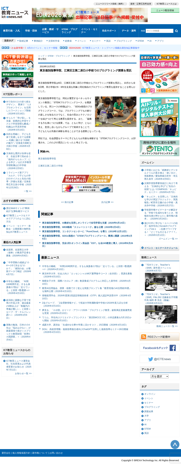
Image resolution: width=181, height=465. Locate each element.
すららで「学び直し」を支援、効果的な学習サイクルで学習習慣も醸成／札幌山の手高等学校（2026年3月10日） (18, 118)
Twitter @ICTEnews (159, 353)
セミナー (95, 35)
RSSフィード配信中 (159, 331)
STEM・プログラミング (69, 27)
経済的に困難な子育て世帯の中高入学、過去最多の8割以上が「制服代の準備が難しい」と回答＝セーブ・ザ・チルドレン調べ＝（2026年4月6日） (18, 303)
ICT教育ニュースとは (167, 3)
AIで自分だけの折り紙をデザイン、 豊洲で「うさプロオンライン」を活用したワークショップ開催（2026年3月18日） (18, 101)
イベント (81, 35)
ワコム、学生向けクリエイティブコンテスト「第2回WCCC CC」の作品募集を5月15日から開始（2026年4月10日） (87, 313)
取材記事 (25, 35)
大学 (146, 410)
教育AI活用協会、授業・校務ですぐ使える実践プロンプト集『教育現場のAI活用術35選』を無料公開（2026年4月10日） (86, 284)
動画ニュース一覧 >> (167, 320)
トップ (41, 50)
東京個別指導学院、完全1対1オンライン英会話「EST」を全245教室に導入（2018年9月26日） (87, 238)
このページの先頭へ (175, 438)
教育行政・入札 (11, 28)
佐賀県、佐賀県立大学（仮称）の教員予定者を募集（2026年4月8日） (18, 246)
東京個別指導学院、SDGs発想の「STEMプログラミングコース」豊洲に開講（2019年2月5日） (87, 231)
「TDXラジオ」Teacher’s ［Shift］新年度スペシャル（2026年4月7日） (160, 271)
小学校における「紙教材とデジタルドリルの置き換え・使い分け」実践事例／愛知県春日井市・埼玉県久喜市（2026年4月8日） (161, 168)
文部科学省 (54, 35)
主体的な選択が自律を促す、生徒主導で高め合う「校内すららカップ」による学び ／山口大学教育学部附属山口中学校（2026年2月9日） (18, 155)
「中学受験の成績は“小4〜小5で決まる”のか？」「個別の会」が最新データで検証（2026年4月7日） (18, 262)
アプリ (156, 35)
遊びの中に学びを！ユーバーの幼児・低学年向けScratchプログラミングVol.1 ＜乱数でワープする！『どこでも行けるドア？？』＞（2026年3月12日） (161, 223)
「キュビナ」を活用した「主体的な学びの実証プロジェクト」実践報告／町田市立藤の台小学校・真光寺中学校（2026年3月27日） (161, 195)
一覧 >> (28, 185)
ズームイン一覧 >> (168, 233)
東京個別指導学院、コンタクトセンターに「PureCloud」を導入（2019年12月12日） (85, 225)
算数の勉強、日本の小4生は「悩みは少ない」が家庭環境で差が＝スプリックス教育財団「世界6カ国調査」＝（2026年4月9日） (18, 326)
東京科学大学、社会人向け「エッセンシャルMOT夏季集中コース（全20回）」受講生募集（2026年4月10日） (87, 269)
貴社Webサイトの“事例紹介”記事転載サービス (17, 204)
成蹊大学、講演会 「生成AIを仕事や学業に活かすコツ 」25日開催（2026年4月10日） (85, 319)
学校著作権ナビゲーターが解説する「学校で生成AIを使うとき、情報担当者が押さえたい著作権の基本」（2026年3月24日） (161, 208)
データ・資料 (129, 28)
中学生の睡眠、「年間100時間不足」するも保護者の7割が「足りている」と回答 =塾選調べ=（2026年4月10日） (86, 262)
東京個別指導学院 (47, 152)
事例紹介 (39, 35)
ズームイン (147, 156)
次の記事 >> (107, 196)
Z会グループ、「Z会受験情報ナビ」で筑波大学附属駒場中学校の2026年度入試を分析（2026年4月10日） (85, 298)
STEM (138, 35)
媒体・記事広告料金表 (140, 3)
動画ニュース (149, 251)
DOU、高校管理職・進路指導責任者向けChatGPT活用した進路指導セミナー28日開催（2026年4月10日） (85, 325)
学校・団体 (31, 28)
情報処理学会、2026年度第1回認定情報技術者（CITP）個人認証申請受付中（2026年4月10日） (86, 291)
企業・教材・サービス (50, 27)
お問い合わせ (56, 447)
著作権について (40, 447)
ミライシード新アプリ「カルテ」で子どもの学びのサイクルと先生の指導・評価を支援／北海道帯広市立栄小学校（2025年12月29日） (18, 174)
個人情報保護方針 (21, 447)
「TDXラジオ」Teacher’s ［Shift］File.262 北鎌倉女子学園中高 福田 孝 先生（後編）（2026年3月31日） (161, 302)
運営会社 (6, 447)
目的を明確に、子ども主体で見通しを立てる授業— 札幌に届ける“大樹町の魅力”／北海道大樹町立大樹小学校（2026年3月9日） (18, 135)
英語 (107, 35)
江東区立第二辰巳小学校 (50, 160)
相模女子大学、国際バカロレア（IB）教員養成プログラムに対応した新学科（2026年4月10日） (86, 276)
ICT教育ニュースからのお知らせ (16, 346)
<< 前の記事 (67, 196)
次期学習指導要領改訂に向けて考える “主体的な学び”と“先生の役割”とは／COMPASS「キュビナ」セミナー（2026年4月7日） (161, 181)
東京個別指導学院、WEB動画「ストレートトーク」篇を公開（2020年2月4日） (82, 221)
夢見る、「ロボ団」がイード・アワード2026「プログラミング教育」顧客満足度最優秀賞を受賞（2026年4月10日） (87, 306)
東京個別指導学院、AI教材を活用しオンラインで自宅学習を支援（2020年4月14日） (84, 216)
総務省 (68, 35)
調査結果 (148, 405)
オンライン (149, 388)
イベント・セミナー (89, 27)
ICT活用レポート (13, 88)
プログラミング (122, 35)
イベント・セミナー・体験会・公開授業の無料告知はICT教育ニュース (18, 223)
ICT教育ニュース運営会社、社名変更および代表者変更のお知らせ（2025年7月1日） (18, 359)
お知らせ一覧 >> (23, 367)
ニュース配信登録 (165, 9)
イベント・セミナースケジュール (161, 242)
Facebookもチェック (159, 342)
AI (147, 35)
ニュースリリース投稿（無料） (108, 3)
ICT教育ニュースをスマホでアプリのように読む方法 (18, 212)
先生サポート (109, 28)
